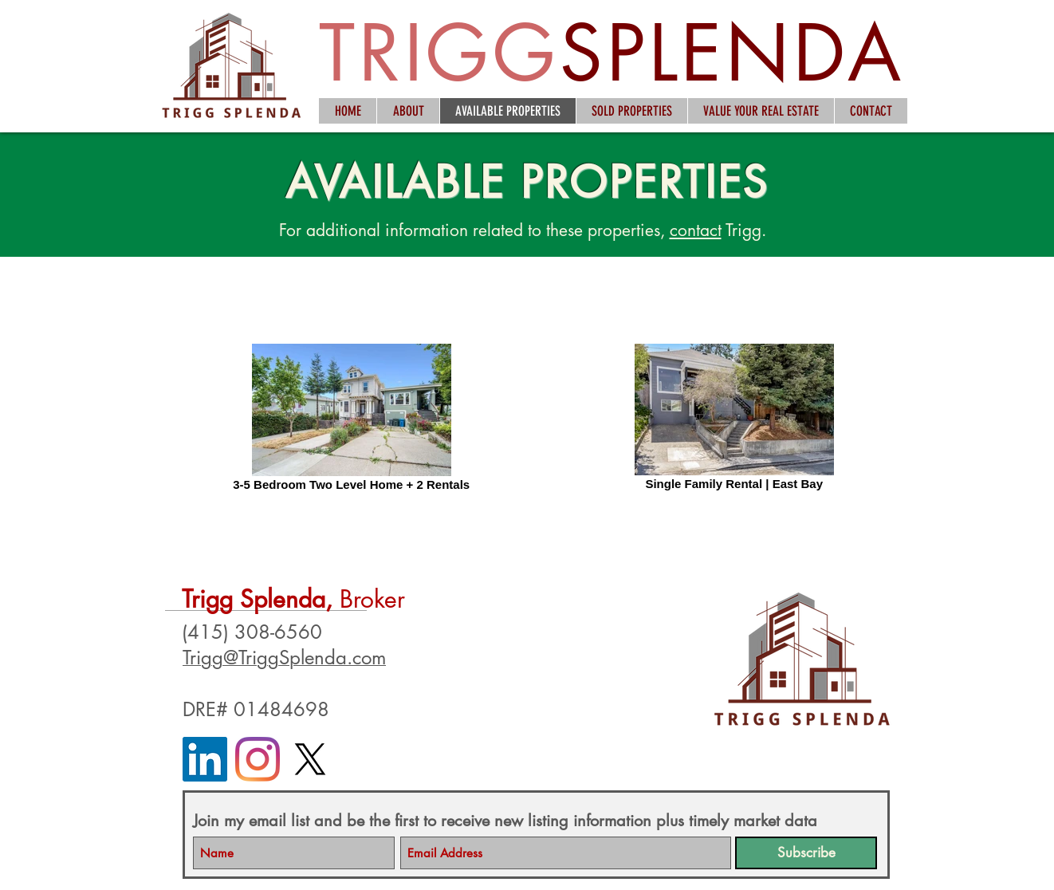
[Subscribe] (806, 853)
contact (696, 230)
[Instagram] (257, 759)
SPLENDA (732, 53)
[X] (310, 759)
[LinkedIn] (205, 759)
